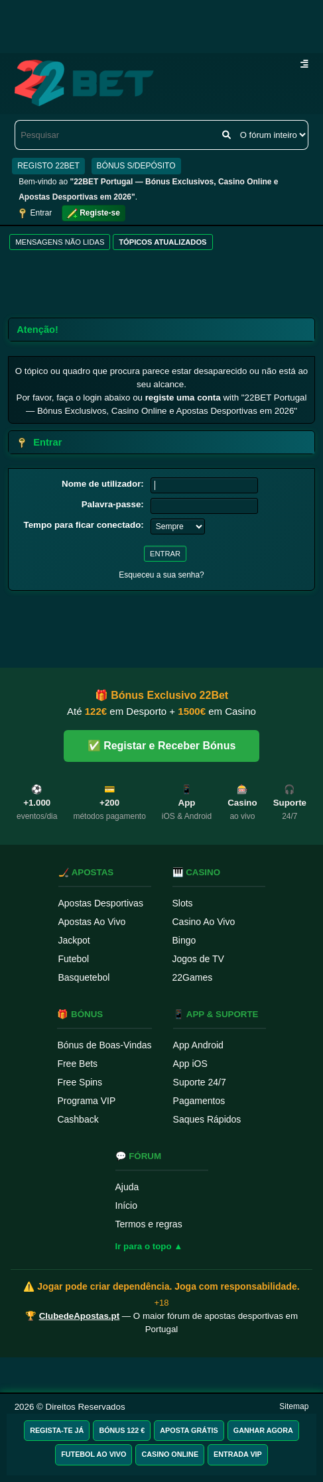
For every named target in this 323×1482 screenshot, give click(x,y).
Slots (182, 903)
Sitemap (293, 1406)
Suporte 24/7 (199, 1082)
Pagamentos (199, 1100)
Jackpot (74, 940)
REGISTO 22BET (48, 165)
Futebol (74, 959)
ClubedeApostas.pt (79, 1316)
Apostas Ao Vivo (92, 921)
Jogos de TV (198, 959)
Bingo (184, 940)
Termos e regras (148, 1224)
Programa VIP (86, 1100)
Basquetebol (84, 977)
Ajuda (127, 1187)
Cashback (77, 1119)
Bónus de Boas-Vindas (104, 1045)
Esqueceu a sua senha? (161, 575)
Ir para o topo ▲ (149, 1246)
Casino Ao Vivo (203, 921)
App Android (198, 1045)
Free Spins (79, 1082)
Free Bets (77, 1063)
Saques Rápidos (207, 1119)
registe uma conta (183, 397)
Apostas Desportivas (100, 903)
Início (126, 1205)
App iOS (190, 1063)
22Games (192, 977)
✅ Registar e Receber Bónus (162, 745)
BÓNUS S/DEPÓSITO (136, 165)
